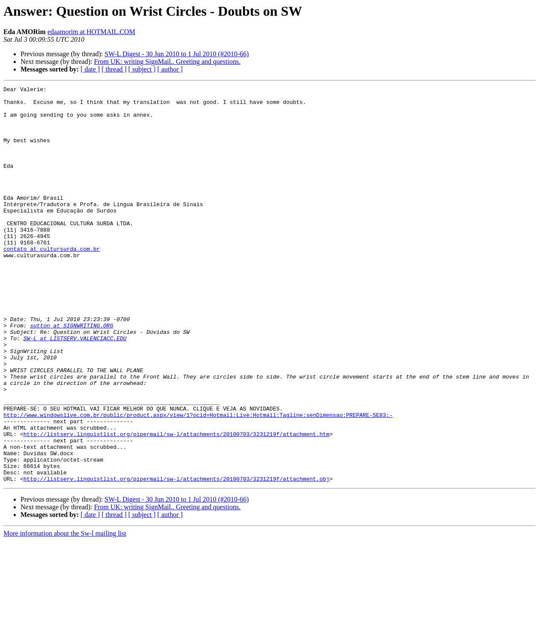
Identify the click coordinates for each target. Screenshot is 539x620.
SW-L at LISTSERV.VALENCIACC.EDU (75, 389)
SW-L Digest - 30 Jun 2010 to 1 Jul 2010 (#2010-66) (176, 53)
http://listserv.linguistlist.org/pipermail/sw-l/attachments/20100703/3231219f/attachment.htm (176, 504)
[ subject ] (142, 69)
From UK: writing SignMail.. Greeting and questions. (167, 61)
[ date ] (90, 69)
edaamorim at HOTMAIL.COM (91, 31)
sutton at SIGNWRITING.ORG (71, 374)
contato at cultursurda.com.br (51, 282)
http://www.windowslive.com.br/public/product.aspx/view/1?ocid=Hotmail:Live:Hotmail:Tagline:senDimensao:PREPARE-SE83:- (198, 481)
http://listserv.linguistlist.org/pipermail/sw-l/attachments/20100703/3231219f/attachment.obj (176, 558)
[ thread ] (114, 69)
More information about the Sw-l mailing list (64, 612)
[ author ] (170, 69)
